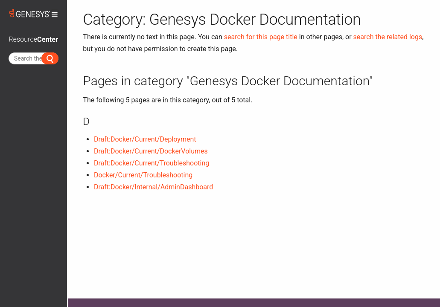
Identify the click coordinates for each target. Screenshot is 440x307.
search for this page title (260, 37)
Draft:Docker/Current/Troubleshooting (151, 163)
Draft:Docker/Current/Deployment (145, 139)
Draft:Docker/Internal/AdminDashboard (153, 187)
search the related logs (388, 37)
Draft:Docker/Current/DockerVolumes (151, 151)
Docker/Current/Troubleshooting (143, 175)
